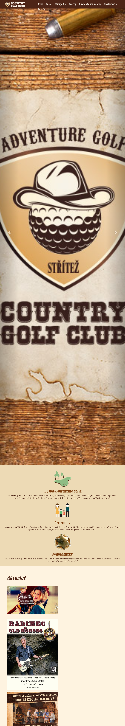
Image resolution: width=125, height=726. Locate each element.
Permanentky (62, 554)
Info (50, 5)
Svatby (72, 4)
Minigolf (61, 5)
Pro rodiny (62, 522)
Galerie (41, 9)
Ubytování (111, 5)
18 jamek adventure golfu (63, 491)
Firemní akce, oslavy (90, 4)
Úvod (40, 4)
